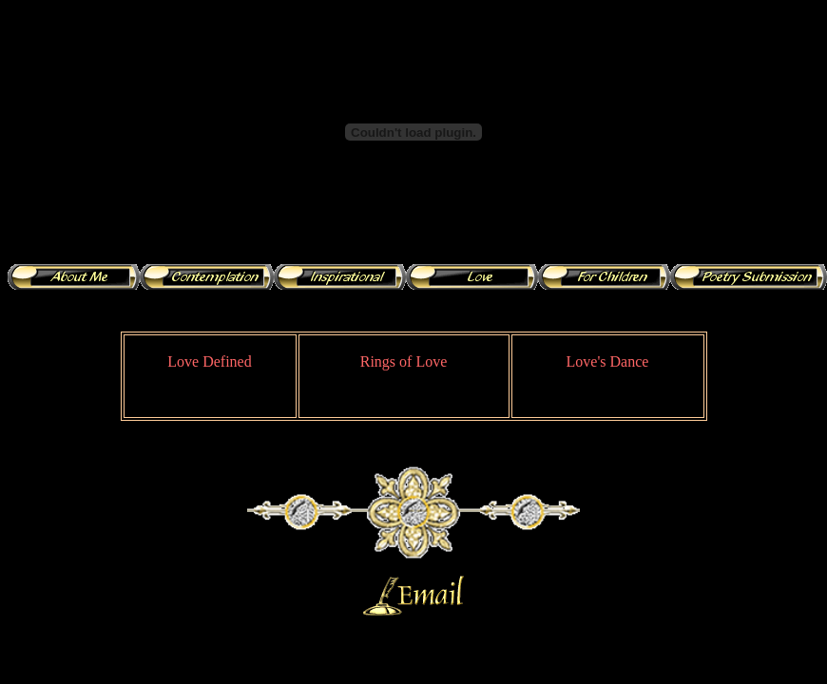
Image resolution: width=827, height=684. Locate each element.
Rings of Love (404, 361)
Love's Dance (608, 361)
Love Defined (209, 361)
